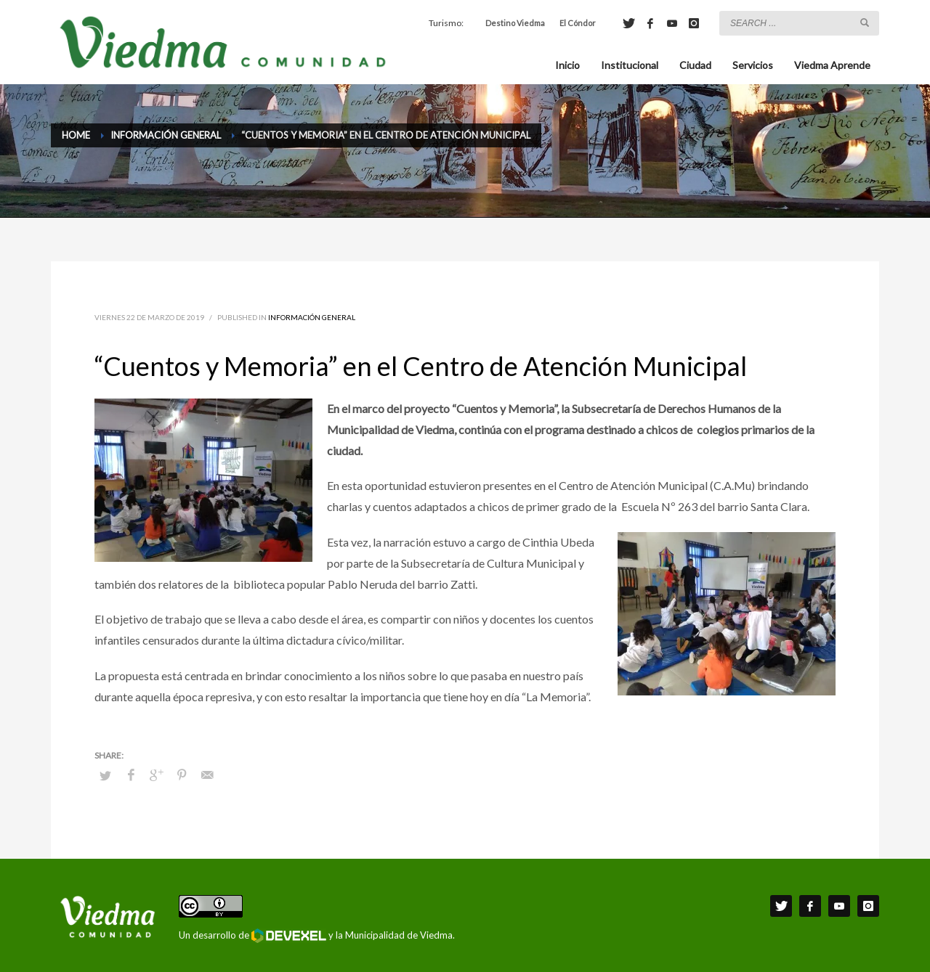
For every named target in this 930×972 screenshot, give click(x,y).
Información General (311, 317)
